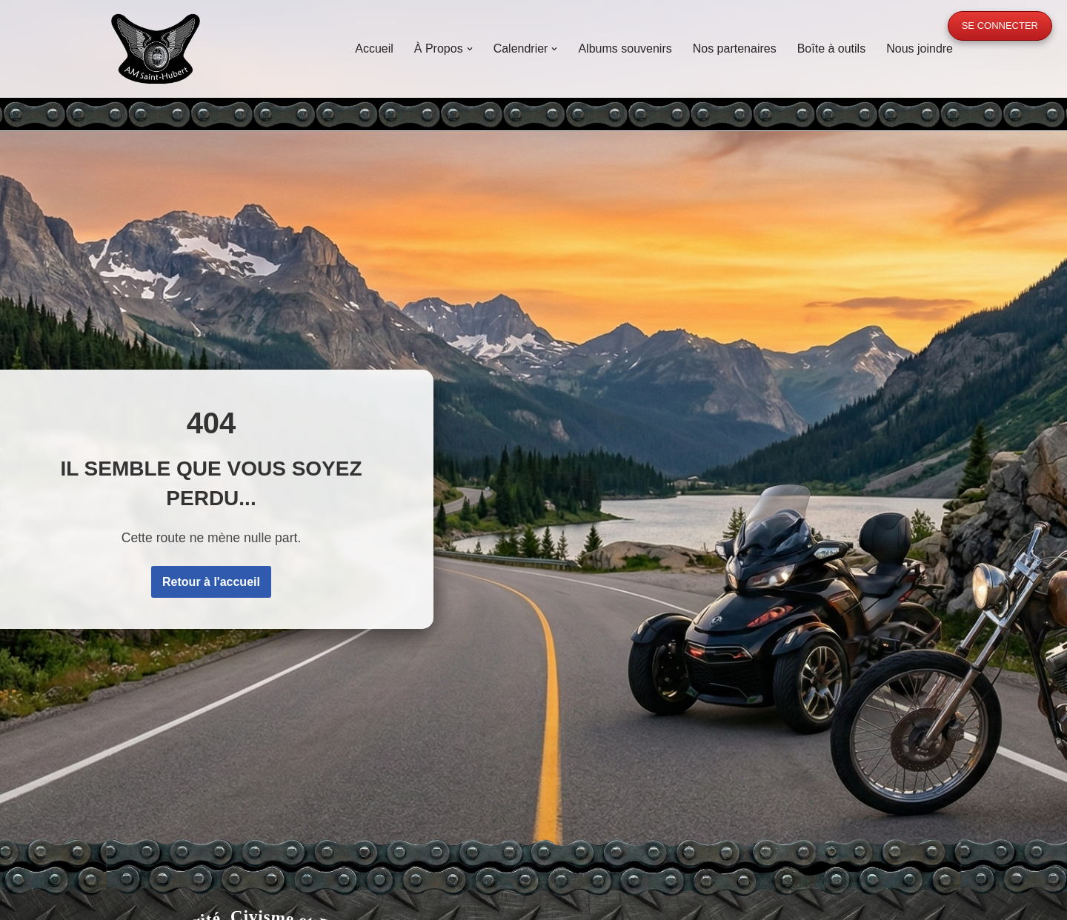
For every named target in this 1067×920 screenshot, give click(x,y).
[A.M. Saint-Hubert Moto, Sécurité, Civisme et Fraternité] (155, 48)
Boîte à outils (831, 48)
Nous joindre (919, 48)
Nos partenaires (735, 48)
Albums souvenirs (624, 48)
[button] (470, 49)
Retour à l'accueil (211, 582)
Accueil (374, 48)
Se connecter (1000, 25)
